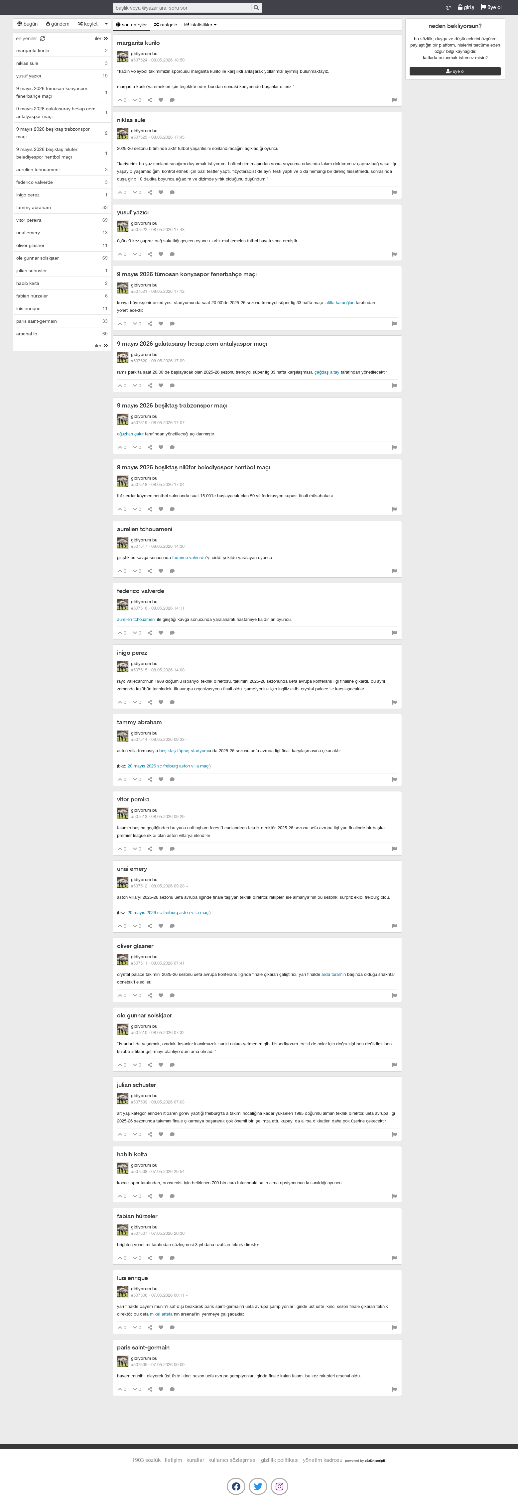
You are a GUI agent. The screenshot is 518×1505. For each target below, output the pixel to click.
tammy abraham (139, 722)
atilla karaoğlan (339, 302)
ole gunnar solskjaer (144, 1015)
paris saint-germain (143, 1347)
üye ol (491, 7)
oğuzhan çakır (130, 433)
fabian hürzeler (137, 1216)
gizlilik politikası (280, 1459)
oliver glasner (135, 945)
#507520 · (158, 360)
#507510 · (158, 1032)
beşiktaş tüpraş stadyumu (184, 750)
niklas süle (131, 119)
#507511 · (158, 963)
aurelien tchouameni (144, 528)
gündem (57, 24)
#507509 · (158, 1101)
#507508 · (158, 1171)
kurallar (195, 1459)
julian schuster (136, 1084)
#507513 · (158, 816)
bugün (27, 24)
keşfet (88, 24)
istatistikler (201, 24)
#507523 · (158, 137)
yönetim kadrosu (322, 1459)
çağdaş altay (327, 372)
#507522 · (158, 229)
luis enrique (132, 1277)
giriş (466, 7)
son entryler (131, 24)
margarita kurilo (138, 42)
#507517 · (158, 546)
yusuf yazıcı (133, 212)
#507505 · (158, 1364)
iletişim (173, 1459)
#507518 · (158, 484)
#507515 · (158, 669)
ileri (101, 38)
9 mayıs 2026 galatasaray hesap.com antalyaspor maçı (192, 343)
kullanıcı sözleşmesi (232, 1459)
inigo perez (132, 652)
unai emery (132, 868)
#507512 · (160, 885)
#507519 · (158, 422)
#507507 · (158, 1233)
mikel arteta (161, 1314)
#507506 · (160, 1295)
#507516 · (158, 608)
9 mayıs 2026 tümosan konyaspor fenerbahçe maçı (187, 274)
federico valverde (189, 557)
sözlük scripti (375, 1460)
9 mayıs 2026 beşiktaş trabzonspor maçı (172, 405)
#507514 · (160, 739)
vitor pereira (133, 799)
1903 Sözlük (56, 7)
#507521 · (158, 291)
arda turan (331, 974)
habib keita (132, 1154)
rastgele (165, 24)
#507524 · (158, 59)
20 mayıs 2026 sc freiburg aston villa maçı (168, 765)
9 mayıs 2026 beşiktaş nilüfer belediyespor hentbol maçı (193, 467)
